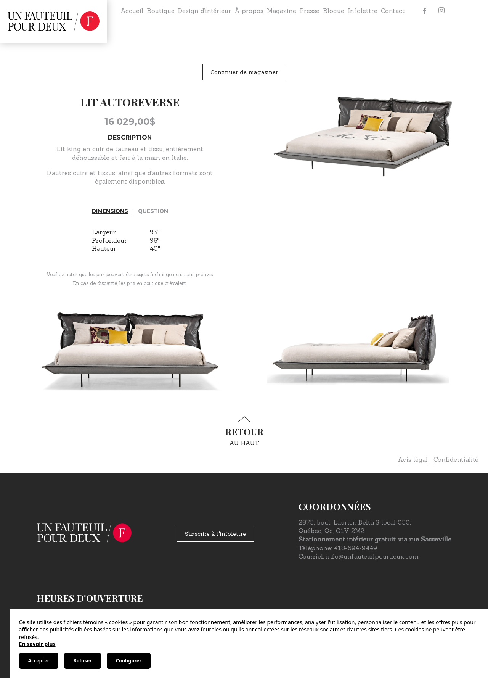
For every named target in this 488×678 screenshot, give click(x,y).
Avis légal (413, 459)
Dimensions (110, 211)
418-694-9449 (355, 548)
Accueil (131, 10)
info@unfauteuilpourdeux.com (372, 556)
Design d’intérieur (204, 10)
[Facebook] (424, 10)
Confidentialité (455, 459)
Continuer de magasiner (244, 72)
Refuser (82, 660)
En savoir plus (37, 643)
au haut (244, 431)
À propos (248, 10)
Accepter (39, 660)
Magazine (281, 10)
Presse (309, 10)
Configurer (128, 660)
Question (153, 211)
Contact (393, 10)
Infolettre (362, 10)
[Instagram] (441, 10)
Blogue (333, 10)
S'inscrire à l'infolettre (215, 533)
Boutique (161, 10)
